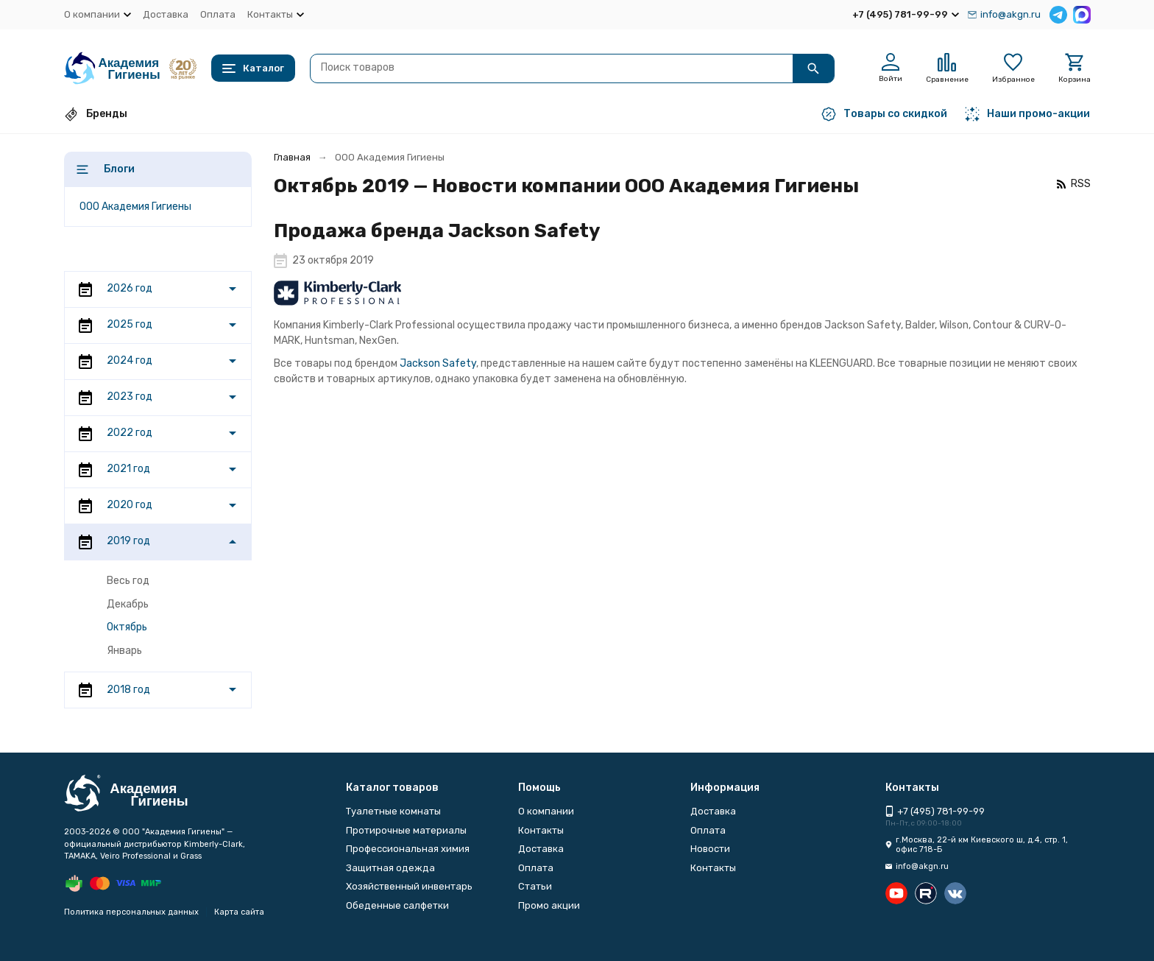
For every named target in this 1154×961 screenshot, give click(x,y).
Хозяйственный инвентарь (409, 886)
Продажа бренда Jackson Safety (437, 230)
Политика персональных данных (131, 912)
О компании (546, 811)
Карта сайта (239, 912)
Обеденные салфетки (397, 905)
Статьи (535, 886)
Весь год (128, 580)
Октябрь (127, 627)
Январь (124, 650)
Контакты (541, 830)
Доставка (165, 14)
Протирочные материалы (406, 830)
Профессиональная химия (408, 848)
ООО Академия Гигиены (135, 206)
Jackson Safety (438, 363)
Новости (710, 848)
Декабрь (128, 604)
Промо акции (549, 905)
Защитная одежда (390, 867)
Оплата (218, 14)
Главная (292, 157)
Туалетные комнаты (393, 811)
